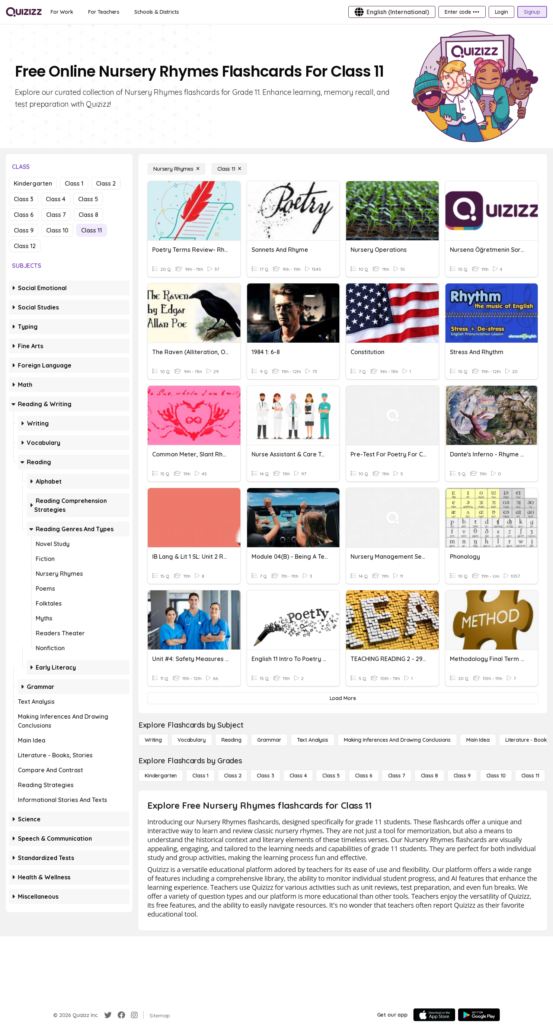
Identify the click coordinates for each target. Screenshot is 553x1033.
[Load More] (342, 698)
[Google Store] (479, 1014)
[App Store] (434, 1014)
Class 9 (23, 230)
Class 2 (106, 183)
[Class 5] (331, 776)
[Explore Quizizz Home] (24, 12)
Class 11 (91, 230)
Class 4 (55, 199)
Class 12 (25, 246)
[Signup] (532, 12)
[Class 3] (265, 776)
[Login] (501, 12)
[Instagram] (134, 1015)
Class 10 (57, 230)
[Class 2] (232, 776)
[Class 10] (496, 776)
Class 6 (23, 214)
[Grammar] (269, 740)
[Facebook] (121, 1015)
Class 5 (88, 199)
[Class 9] (462, 776)
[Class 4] (298, 776)
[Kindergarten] (160, 776)
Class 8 (88, 214)
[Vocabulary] (191, 740)
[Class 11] (229, 169)
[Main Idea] (478, 740)
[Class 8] (429, 776)
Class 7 (56, 214)
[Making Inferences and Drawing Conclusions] (397, 740)
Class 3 (23, 199)
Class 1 (74, 183)
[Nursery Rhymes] (176, 169)
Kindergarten (33, 183)
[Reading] (231, 740)
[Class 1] (200, 776)
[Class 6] (363, 776)
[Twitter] (108, 1015)
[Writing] (153, 740)
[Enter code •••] (461, 12)
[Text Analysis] (313, 740)
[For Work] (62, 12)
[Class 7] (397, 776)
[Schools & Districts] (156, 12)
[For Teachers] (103, 12)
